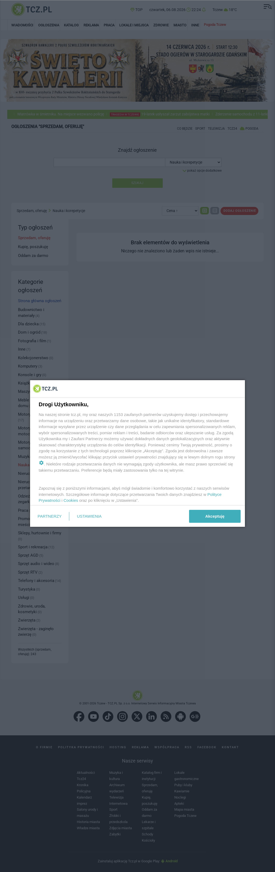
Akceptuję (215, 516)
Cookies (71, 500)
